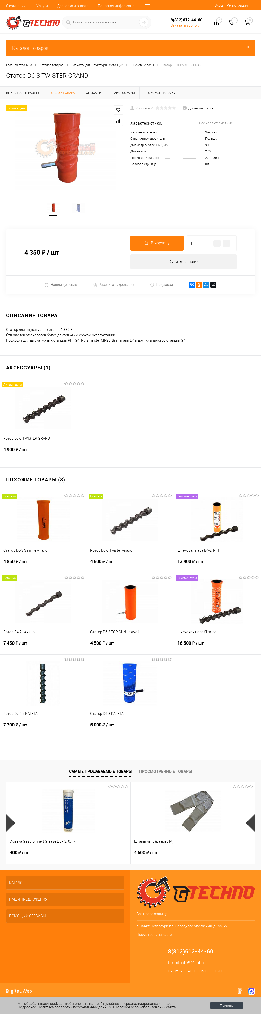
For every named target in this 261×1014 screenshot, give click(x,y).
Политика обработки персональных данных (74, 1007)
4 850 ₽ (43, 566)
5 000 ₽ (130, 729)
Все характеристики (215, 123)
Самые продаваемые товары (100, 773)
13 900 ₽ (217, 566)
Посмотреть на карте (154, 936)
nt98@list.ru (193, 964)
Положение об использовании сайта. (146, 1007)
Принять (226, 1005)
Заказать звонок (185, 25)
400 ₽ (20, 854)
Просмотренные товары (165, 773)
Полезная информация (117, 6)
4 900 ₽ (43, 454)
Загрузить (212, 132)
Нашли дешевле (61, 286)
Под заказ (161, 286)
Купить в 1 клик (184, 262)
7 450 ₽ (43, 647)
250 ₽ (186, 854)
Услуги (42, 6)
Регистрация (237, 5)
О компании (16, 6)
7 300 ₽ (43, 729)
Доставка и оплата (73, 6)
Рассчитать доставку (113, 286)
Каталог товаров (130, 48)
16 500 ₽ (217, 647)
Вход (219, 5)
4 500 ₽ (130, 566)
